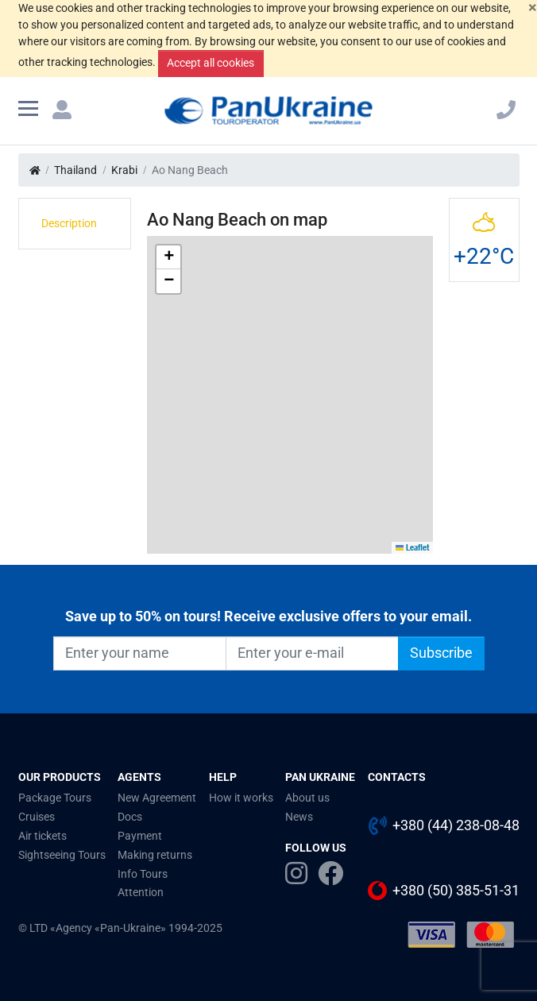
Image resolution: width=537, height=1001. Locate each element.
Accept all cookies (210, 62)
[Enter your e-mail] (312, 653)
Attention (141, 892)
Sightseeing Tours (62, 854)
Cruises (36, 816)
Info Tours (143, 874)
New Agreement (157, 797)
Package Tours (54, 797)
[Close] (532, 8)
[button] (168, 257)
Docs (130, 816)
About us (307, 797)
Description (69, 223)
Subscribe (441, 653)
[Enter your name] (139, 653)
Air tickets (42, 835)
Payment (140, 835)
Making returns (155, 854)
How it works (241, 797)
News (299, 816)
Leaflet (413, 547)
